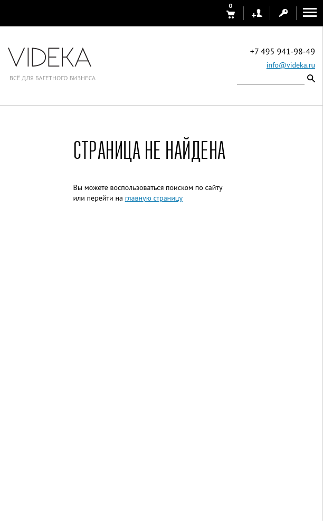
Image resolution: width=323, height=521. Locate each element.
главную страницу (154, 198)
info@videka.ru (291, 65)
